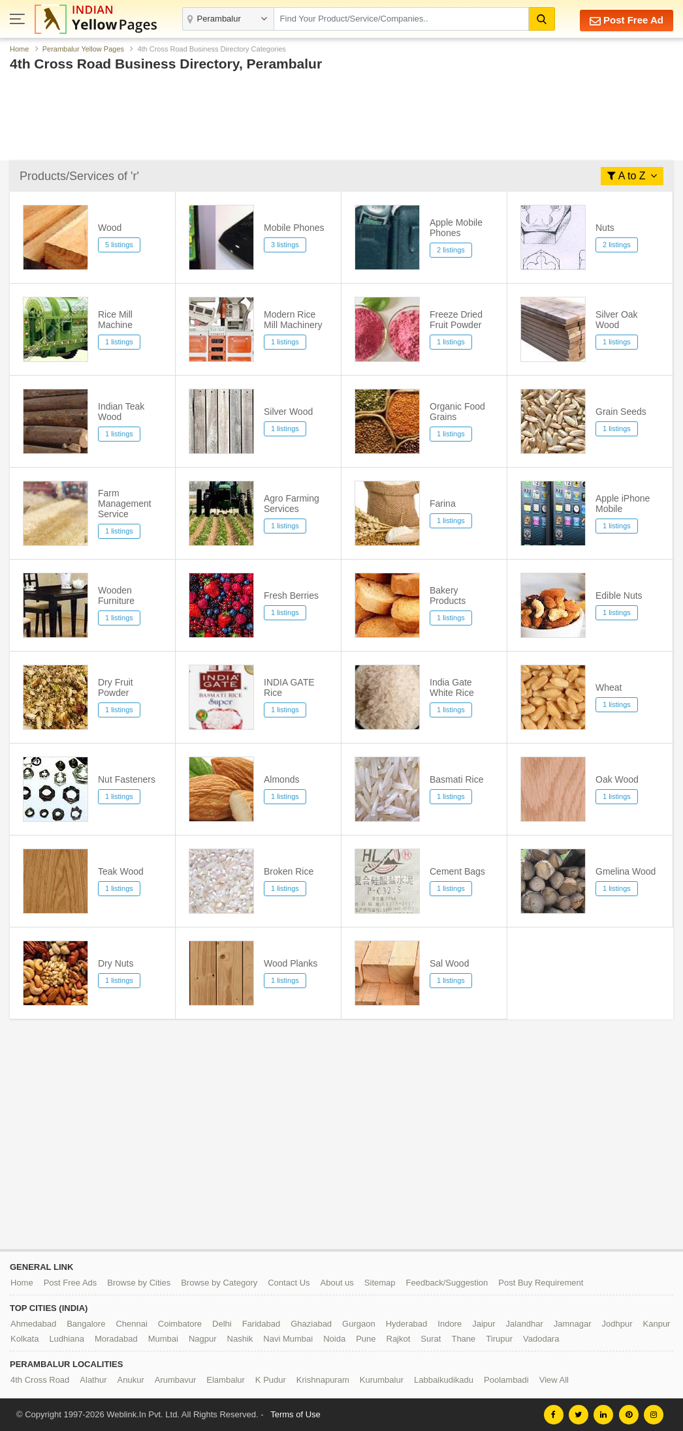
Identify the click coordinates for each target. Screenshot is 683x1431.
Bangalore (86, 1324)
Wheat (609, 687)
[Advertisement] (341, 119)
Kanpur (657, 1324)
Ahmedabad (33, 1324)
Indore (449, 1324)
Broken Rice (288, 871)
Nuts (605, 227)
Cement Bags (457, 871)
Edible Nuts (619, 595)
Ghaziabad (311, 1324)
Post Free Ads (70, 1283)
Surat (431, 1339)
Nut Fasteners (126, 779)
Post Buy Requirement (540, 1283)
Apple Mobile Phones (456, 227)
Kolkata (24, 1339)
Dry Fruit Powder (115, 687)
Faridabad (261, 1324)
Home (19, 49)
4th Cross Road (39, 1380)
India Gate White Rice (452, 687)
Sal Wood (449, 963)
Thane (463, 1339)
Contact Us (289, 1283)
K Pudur (270, 1380)
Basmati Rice (456, 779)
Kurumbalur (382, 1380)
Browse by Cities (138, 1283)
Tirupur (499, 1339)
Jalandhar (524, 1324)
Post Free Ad (626, 20)
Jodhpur (617, 1324)
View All (554, 1380)
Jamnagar (573, 1324)
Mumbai (163, 1339)
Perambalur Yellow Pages (83, 49)
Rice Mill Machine (115, 319)
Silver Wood (288, 411)
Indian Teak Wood (121, 411)
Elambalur (225, 1380)
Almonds (281, 779)
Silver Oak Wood (617, 319)
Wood (109, 227)
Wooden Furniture (116, 595)
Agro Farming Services (291, 503)
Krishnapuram (322, 1380)
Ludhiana (66, 1339)
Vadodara (541, 1339)
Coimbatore (180, 1324)
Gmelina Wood (626, 871)
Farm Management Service (124, 503)
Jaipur (483, 1324)
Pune (365, 1339)
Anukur (131, 1380)
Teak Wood (121, 871)
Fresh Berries (291, 595)
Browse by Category (219, 1283)
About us (337, 1283)
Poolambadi (506, 1380)
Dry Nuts (115, 963)
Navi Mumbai (288, 1339)
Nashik (240, 1339)
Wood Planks (290, 963)
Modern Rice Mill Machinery (293, 319)
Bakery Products (448, 595)
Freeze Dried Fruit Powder (456, 319)
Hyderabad (407, 1324)
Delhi (222, 1324)
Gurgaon (358, 1324)
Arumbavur (176, 1380)
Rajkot (399, 1339)
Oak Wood (617, 779)
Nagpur (203, 1339)
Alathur (93, 1380)
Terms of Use (295, 1414)
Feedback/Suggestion (447, 1283)
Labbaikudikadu (443, 1380)
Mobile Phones (294, 227)
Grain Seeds (621, 411)
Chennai (131, 1324)
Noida (334, 1339)
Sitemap (380, 1283)
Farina (443, 503)
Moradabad (116, 1339)
